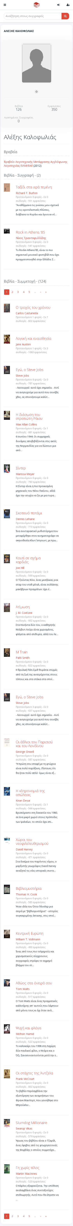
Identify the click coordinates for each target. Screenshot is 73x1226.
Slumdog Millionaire (31, 1122)
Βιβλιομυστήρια (28, 888)
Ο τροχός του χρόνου (33, 307)
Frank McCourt (25, 1079)
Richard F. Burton (27, 193)
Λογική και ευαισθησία (33, 338)
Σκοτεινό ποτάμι (29, 513)
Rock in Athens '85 (30, 232)
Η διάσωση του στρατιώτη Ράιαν (29, 416)
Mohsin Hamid (25, 1034)
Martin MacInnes (26, 1173)
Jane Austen (23, 344)
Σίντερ (21, 468)
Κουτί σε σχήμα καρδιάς (28, 560)
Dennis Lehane (25, 519)
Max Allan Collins (26, 424)
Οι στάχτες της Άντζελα (34, 1073)
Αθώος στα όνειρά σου (34, 983)
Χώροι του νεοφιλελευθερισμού (32, 841)
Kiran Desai (23, 800)
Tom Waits (23, 989)
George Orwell (25, 752)
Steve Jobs (22, 375)
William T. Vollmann (28, 939)
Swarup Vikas (24, 1128)
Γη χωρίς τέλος (27, 1167)
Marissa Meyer (25, 474)
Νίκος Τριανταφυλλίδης (31, 238)
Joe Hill (20, 568)
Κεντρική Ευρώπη (29, 933)
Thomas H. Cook (26, 894)
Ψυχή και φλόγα (28, 1028)
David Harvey (24, 849)
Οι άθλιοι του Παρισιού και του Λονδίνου (34, 744)
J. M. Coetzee (24, 613)
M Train (21, 652)
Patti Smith (23, 658)
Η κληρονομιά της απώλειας (30, 792)
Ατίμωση (23, 606)
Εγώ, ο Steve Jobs (29, 369)
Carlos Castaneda (27, 313)
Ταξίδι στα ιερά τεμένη (34, 187)
